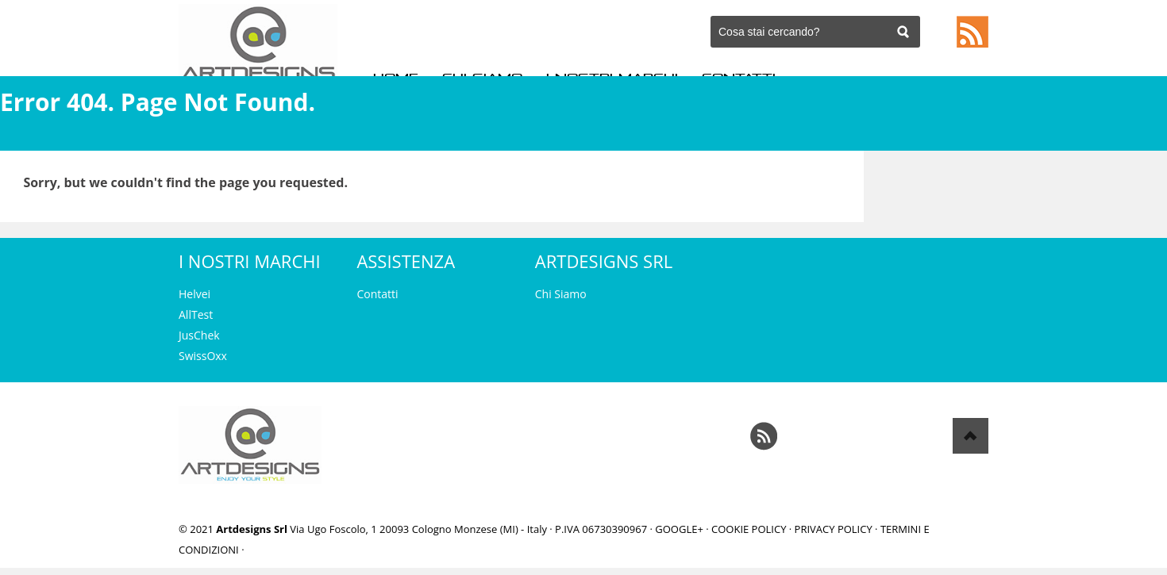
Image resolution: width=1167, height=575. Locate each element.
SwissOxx (203, 355)
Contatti (377, 293)
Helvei (194, 293)
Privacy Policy (833, 529)
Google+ (679, 529)
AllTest (196, 314)
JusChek (199, 335)
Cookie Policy (748, 529)
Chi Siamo (561, 293)
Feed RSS (972, 32)
